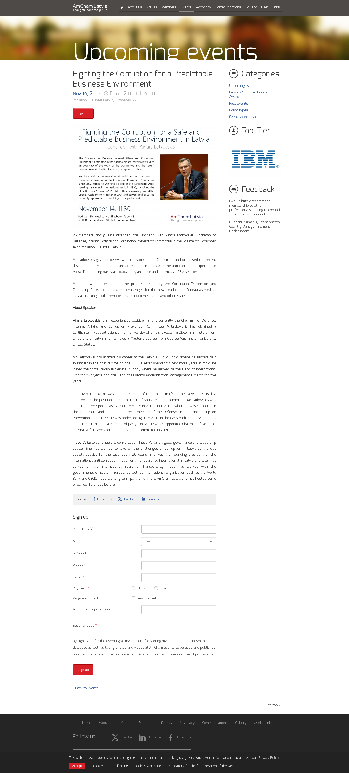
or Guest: (80, 553)
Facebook (102, 499)
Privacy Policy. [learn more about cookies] (269, 757)
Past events (238, 103)
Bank (138, 589)
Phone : (79, 565)
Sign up (83, 113)
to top (273, 705)
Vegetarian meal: (86, 598)
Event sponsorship (243, 117)
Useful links (270, 7)
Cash (161, 589)
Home (86, 723)
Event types (238, 110)
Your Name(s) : (85, 529)
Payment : (81, 588)
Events (186, 7)
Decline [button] (122, 766)
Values (151, 7)
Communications (228, 7)
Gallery (251, 7)
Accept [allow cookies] (77, 766)
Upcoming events (243, 85)
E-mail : (79, 577)
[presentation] (182, 625)
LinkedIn (150, 499)
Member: (79, 541)
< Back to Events (85, 688)
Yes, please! (147, 598)
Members (169, 7)
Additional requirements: (92, 609)
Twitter (126, 499)
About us (135, 7)
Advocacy (203, 7)
